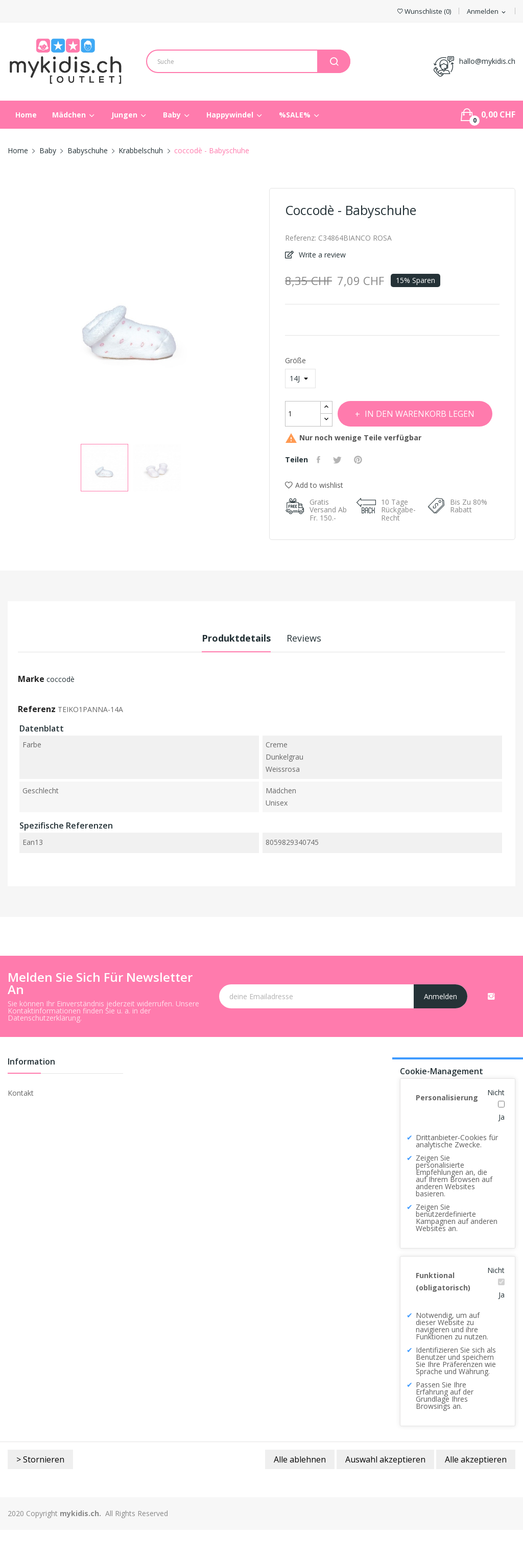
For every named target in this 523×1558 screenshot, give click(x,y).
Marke (31, 707)
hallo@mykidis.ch (487, 61)
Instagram (491, 1024)
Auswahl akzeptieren (385, 1487)
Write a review (321, 254)
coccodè (60, 707)
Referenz (37, 737)
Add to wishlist (314, 513)
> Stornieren (40, 1487)
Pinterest (366, 487)
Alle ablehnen (300, 1487)
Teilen (321, 487)
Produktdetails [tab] (228, 666)
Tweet (342, 487)
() (424, 11)
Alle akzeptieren (476, 1487)
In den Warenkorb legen (379, 441)
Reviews (312, 666)
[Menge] (303, 414)
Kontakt (21, 1121)
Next (261, 313)
